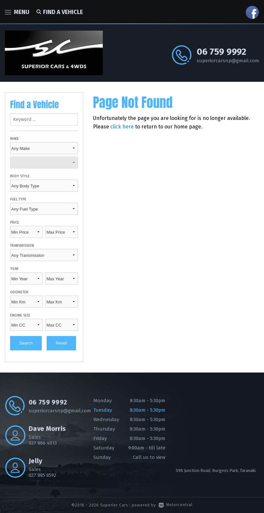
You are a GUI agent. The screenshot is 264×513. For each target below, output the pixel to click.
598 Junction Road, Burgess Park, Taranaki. (216, 470)
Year (14, 269)
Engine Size (20, 315)
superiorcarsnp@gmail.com (228, 61)
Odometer (19, 292)
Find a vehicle (59, 12)
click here (122, 127)
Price (14, 222)
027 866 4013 (43, 443)
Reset (61, 343)
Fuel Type (18, 199)
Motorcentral (176, 505)
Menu (17, 12)
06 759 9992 (221, 51)
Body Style (20, 176)
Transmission (22, 245)
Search (26, 343)
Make (14, 139)
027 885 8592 (42, 475)
